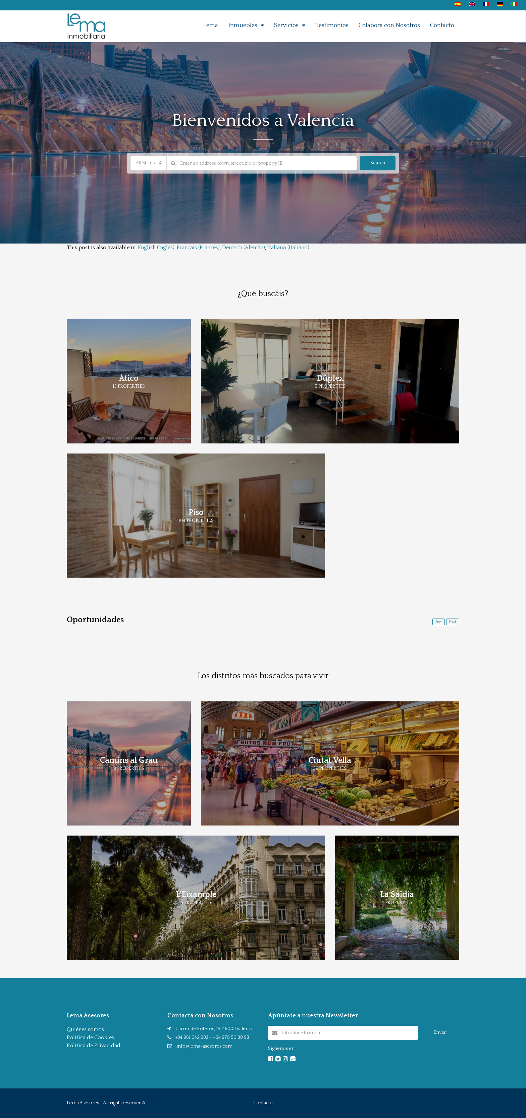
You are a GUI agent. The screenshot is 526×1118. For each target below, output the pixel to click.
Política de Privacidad (93, 1046)
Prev (438, 622)
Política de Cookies (90, 1037)
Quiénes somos (85, 1029)
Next (452, 622)
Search (377, 163)
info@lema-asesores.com (204, 1046)
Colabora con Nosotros (389, 25)
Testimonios (332, 25)
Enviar (440, 1032)
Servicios (286, 25)
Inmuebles (242, 25)
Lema (210, 25)
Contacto (442, 25)
